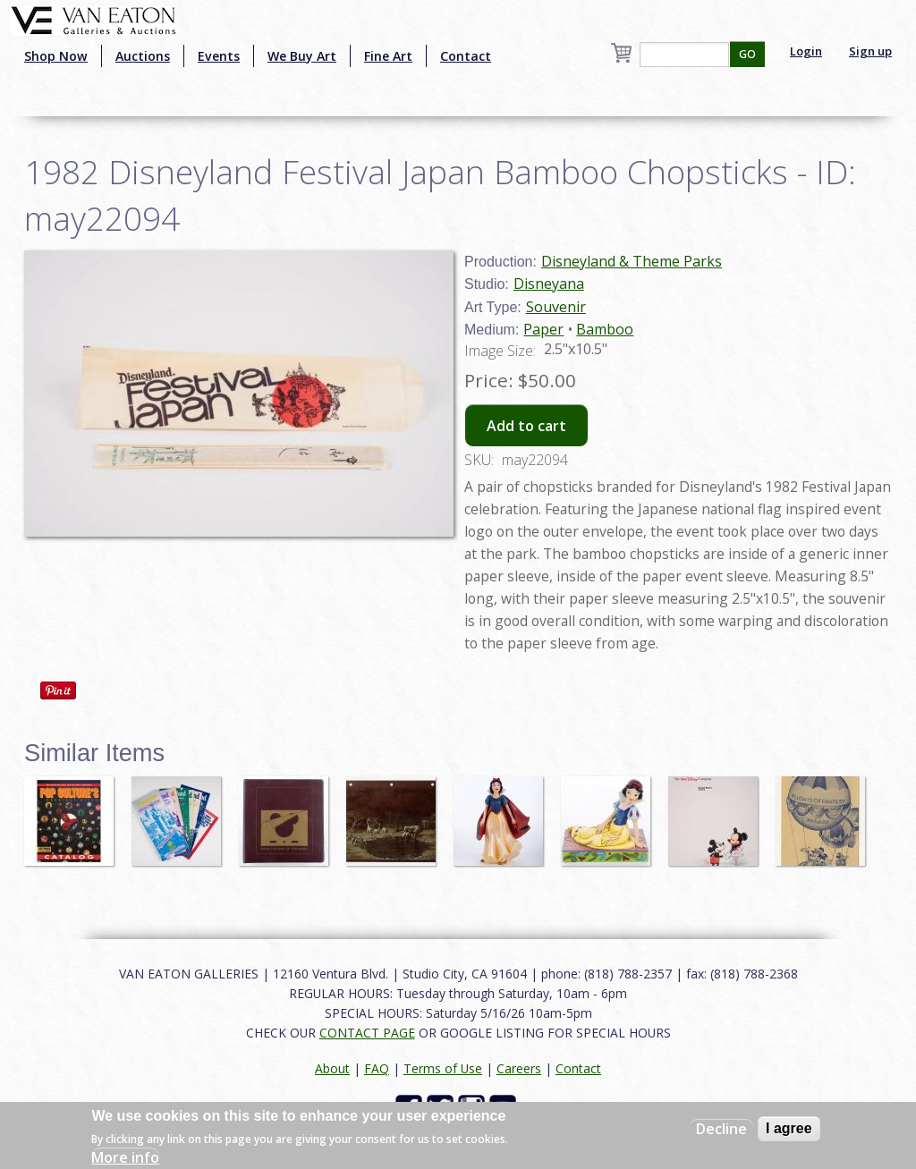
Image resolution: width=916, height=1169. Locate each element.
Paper (543, 329)
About (332, 1068)
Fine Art (388, 55)
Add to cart (526, 426)
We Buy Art (301, 55)
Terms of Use (442, 1068)
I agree (789, 1128)
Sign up (870, 51)
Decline (721, 1129)
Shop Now (56, 55)
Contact (465, 55)
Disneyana (548, 283)
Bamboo (604, 329)
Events (219, 55)
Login (806, 51)
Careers (518, 1068)
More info (125, 1157)
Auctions (142, 55)
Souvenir (556, 307)
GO (747, 54)
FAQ (376, 1068)
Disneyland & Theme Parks (631, 261)
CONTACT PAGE (367, 1032)
